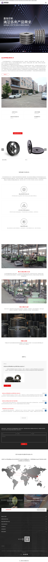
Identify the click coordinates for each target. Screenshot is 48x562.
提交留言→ (24, 444)
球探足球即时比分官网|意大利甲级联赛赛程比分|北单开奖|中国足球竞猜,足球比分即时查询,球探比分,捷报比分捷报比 (18, 0)
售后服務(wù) (24, 526)
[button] (46, 28)
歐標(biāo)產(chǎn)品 (17, 133)
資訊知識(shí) (24, 529)
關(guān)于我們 (24, 516)
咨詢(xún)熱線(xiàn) (24, 560)
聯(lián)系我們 (24, 531)
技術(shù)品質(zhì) (24, 524)
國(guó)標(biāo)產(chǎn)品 (29, 133)
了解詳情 (5, 74)
